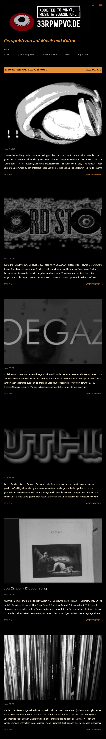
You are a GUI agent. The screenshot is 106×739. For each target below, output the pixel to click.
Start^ (7, 54)
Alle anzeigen (93, 69)
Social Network (50, 54)
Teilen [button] (8, 175)
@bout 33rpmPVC (26, 54)
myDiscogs (83, 54)
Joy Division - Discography (25, 588)
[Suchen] (93, 5)
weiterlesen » (94, 175)
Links (67, 54)
